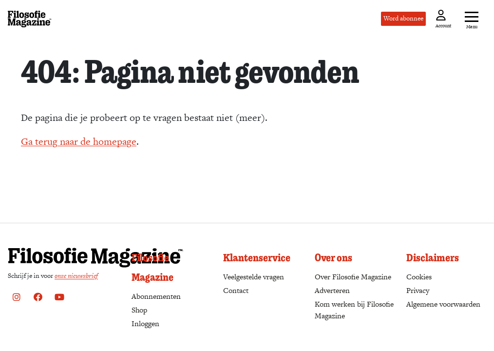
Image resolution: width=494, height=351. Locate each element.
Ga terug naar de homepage (78, 141)
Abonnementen (156, 296)
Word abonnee (403, 18)
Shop (139, 310)
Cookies (419, 277)
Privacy (417, 290)
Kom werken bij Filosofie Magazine (354, 310)
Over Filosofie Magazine (353, 277)
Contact (235, 290)
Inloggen (145, 323)
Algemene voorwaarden (443, 304)
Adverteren (332, 290)
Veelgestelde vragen (253, 277)
